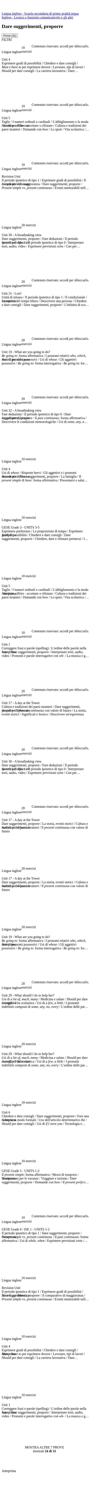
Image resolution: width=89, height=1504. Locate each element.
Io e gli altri (65, 17)
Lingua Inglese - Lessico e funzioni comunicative (40, 15)
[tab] (10, 35)
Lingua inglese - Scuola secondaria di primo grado (35, 13)
